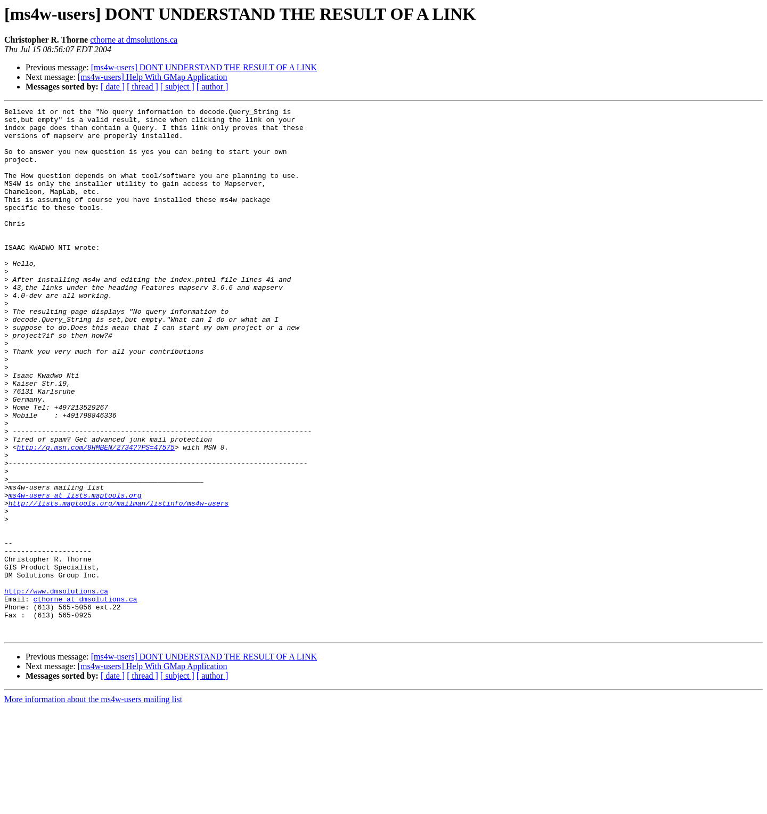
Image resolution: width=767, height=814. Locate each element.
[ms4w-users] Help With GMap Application (152, 77)
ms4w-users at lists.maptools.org (75, 573)
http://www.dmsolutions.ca (56, 688)
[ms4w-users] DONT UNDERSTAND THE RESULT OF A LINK (204, 67)
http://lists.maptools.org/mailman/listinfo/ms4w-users (119, 583)
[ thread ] (142, 86)
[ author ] (213, 86)
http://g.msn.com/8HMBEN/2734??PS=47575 (95, 515)
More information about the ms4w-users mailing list (93, 804)
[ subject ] (177, 86)
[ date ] (113, 86)
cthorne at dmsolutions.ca (133, 39)
